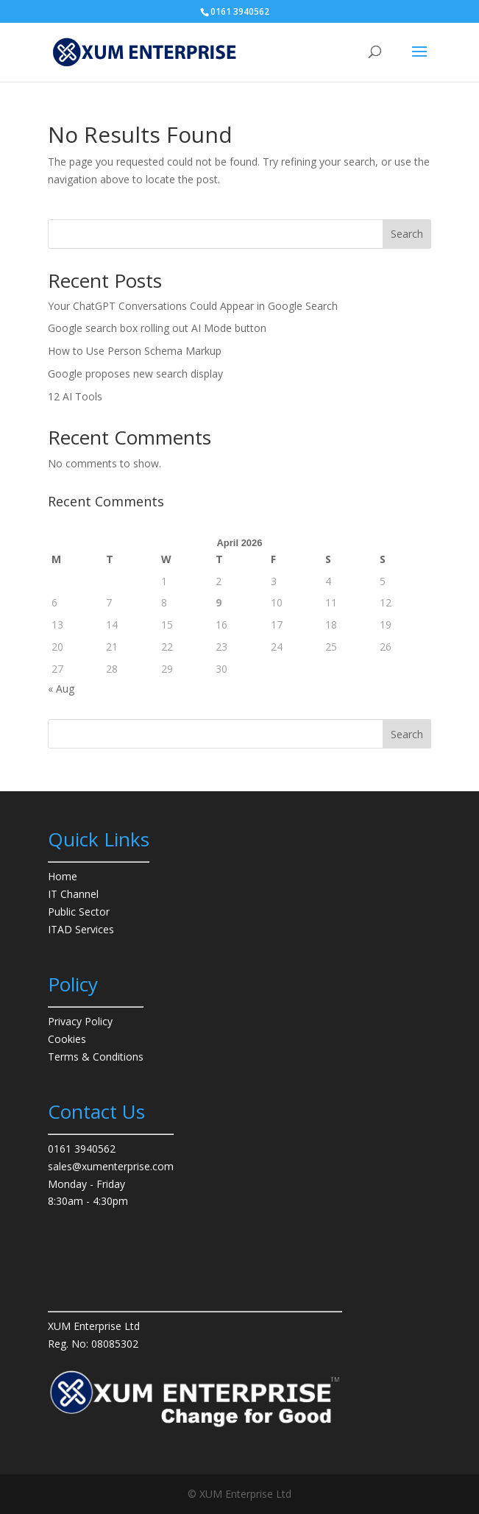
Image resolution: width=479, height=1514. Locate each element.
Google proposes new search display (135, 374)
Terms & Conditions (95, 1057)
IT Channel (73, 894)
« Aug (61, 689)
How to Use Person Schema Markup (134, 351)
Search (407, 234)
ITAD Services (81, 929)
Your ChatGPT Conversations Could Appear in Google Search (193, 306)
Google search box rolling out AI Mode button (157, 328)
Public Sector (79, 912)
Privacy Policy (80, 1021)
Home (62, 876)
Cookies (67, 1039)
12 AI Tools (75, 396)
